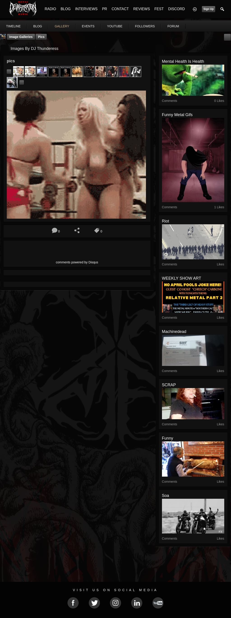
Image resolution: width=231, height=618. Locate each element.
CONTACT (120, 9)
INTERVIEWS (86, 9)
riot (165, 221)
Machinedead (174, 331)
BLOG (66, 9)
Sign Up (208, 9)
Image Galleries (21, 37)
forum (173, 26)
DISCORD (176, 9)
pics (41, 37)
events (88, 26)
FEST (159, 9)
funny (167, 438)
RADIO (50, 9)
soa (165, 495)
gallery (62, 26)
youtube (114, 26)
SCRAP (169, 385)
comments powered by (77, 262)
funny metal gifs (177, 114)
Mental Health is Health (183, 61)
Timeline (13, 26)
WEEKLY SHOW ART (181, 278)
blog (37, 26)
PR (104, 9)
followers (145, 26)
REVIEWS (141, 9)
